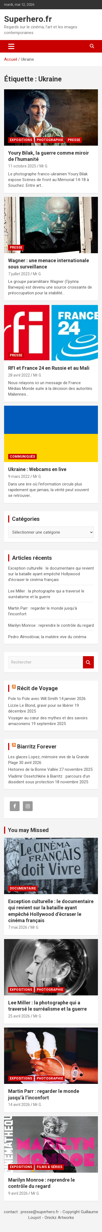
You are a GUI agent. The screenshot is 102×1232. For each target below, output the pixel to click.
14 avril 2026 (19, 1104)
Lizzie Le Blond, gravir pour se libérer (40, 705)
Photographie (50, 140)
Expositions (21, 140)
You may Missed (28, 830)
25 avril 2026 (19, 1016)
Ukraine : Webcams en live (37, 469)
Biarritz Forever (37, 746)
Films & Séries (49, 1167)
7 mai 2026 (17, 927)
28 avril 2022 (19, 375)
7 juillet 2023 (19, 274)
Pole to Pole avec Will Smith (33, 698)
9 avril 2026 (18, 1193)
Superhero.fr (28, 19)
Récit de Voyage (37, 688)
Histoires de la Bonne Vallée (33, 769)
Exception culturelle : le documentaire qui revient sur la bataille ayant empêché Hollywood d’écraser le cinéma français (51, 574)
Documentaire (23, 888)
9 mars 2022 (19, 476)
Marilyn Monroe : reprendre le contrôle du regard (51, 625)
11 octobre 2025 (22, 166)
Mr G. (43, 166)
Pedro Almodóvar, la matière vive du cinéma (47, 636)
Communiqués (22, 456)
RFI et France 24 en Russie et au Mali (48, 368)
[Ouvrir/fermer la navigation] (11, 46)
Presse (74, 140)
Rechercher (88, 662)
